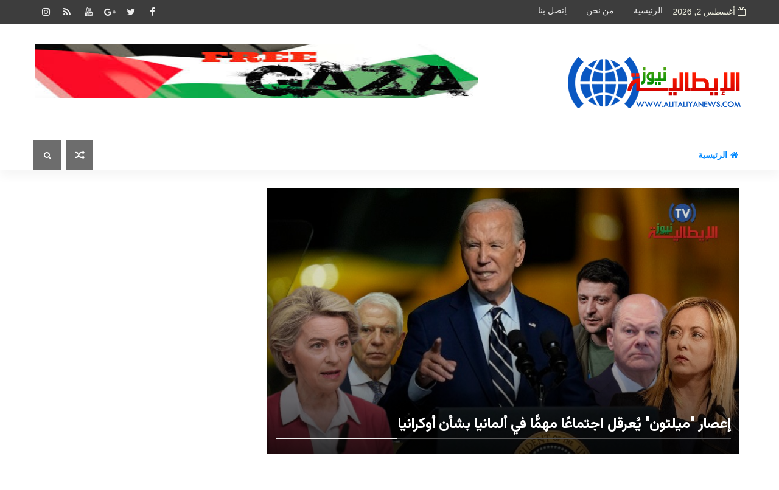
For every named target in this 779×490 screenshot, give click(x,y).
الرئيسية (648, 10)
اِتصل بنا (552, 10)
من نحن (600, 10)
